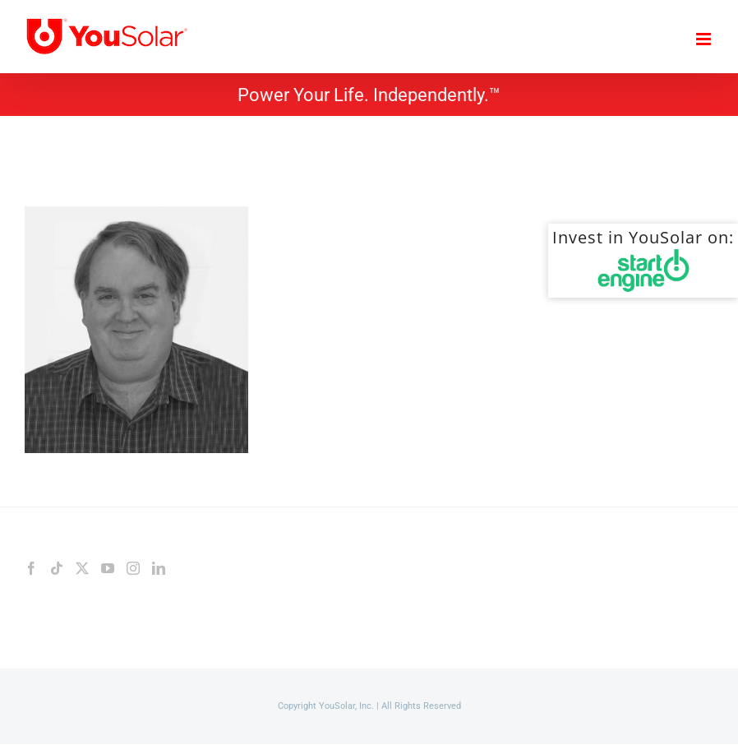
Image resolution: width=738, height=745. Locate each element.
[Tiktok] (56, 568)
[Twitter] (82, 568)
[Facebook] (31, 568)
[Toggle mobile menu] (704, 39)
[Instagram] (133, 568)
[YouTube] (107, 568)
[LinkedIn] (158, 568)
